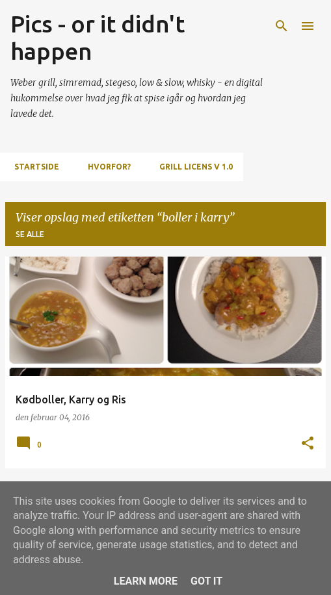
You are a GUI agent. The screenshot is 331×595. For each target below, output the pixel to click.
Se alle (30, 234)
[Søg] (281, 26)
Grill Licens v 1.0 (192, 166)
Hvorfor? (105, 166)
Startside (32, 166)
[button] (307, 444)
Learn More (146, 581)
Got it (206, 581)
